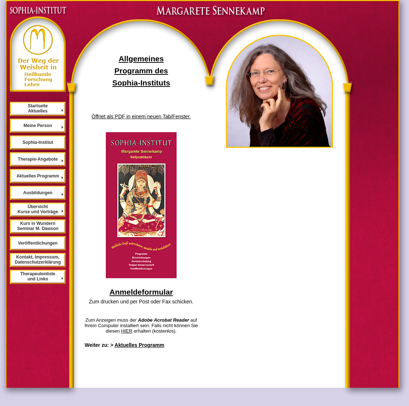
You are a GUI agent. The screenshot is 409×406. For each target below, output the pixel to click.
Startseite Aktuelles (38, 108)
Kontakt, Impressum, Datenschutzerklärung (38, 259)
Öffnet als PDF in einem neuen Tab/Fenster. (141, 116)
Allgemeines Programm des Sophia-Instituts (141, 70)
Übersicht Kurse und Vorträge (38, 209)
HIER (126, 331)
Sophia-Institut (38, 142)
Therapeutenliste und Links (37, 276)
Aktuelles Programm (139, 345)
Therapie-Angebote (38, 159)
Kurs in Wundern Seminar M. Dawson (37, 226)
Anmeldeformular (141, 292)
